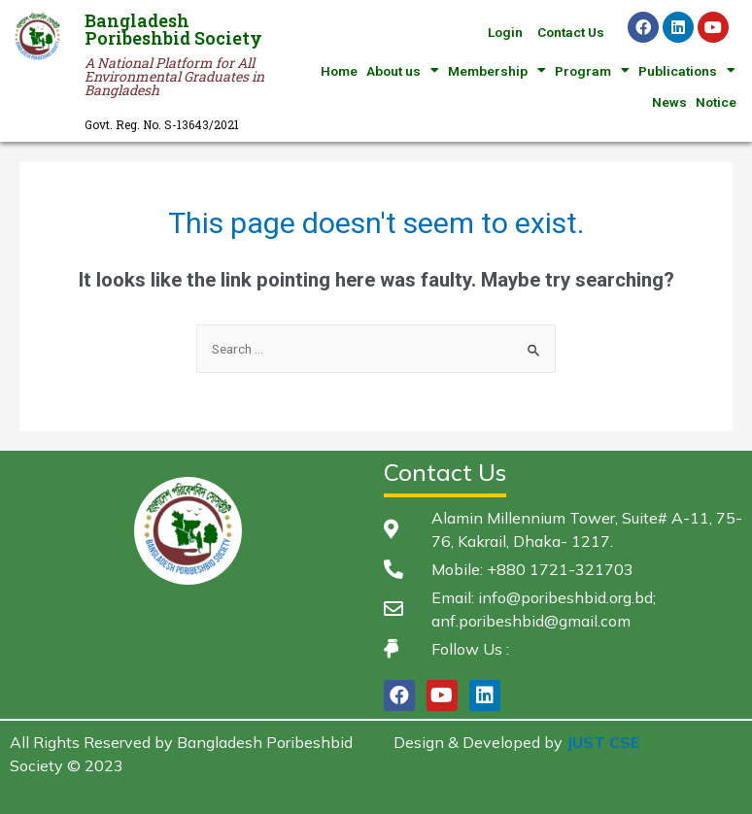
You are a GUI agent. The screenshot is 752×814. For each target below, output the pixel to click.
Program (592, 70)
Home (339, 71)
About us (402, 70)
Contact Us (570, 32)
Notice (716, 102)
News (669, 102)
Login (505, 32)
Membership (497, 70)
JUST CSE (602, 742)
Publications (686, 70)
